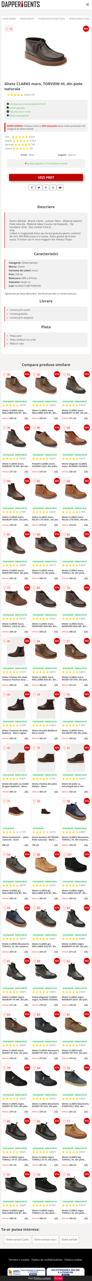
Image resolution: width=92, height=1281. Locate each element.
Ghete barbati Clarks (79, 18)
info (26, 418)
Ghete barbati (27, 18)
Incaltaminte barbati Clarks (51, 18)
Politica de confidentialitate (47, 1259)
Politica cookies (73, 1259)
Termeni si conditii (18, 1259)
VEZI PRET (46, 177)
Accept (58, 1278)
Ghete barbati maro (45, 1239)
